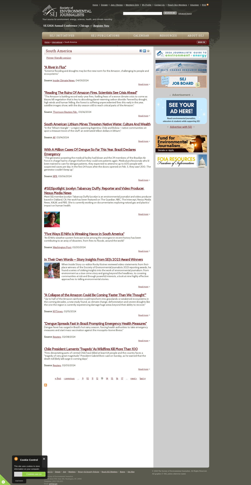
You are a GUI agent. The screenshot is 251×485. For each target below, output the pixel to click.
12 (97, 378)
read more (19, 481)
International (57, 42)
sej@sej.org (53, 484)
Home (95, 5)
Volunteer (194, 5)
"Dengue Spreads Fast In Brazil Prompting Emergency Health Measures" (95, 323)
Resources (168, 35)
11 (92, 378)
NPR (55, 176)
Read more (144, 84)
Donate (104, 5)
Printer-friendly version (59, 57)
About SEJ (196, 35)
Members (72, 472)
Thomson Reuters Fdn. (65, 112)
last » (143, 378)
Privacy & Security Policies (88, 472)
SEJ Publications (105, 35)
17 (122, 378)
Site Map (131, 472)
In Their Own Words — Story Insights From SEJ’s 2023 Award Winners (93, 259)
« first (58, 378)
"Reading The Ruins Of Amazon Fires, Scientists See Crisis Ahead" (90, 93)
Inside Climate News (64, 80)
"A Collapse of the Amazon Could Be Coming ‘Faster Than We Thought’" (95, 295)
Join (64, 472)
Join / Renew (117, 5)
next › (134, 378)
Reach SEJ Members (177, 5)
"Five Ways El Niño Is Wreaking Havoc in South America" (84, 234)
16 (117, 378)
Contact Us (159, 5)
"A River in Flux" (55, 67)
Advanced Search (185, 13)
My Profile (146, 5)
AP (54, 137)
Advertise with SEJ (181, 127)
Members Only (132, 5)
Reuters (57, 336)
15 (112, 378)
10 (87, 378)
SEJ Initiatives (62, 35)
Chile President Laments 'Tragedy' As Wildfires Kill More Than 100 (91, 349)
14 (107, 378)
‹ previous (69, 378)
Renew (122, 472)
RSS (204, 5)
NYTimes (58, 311)
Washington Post (62, 247)
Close (44, 459)
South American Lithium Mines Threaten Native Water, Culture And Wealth (97, 124)
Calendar (141, 35)
